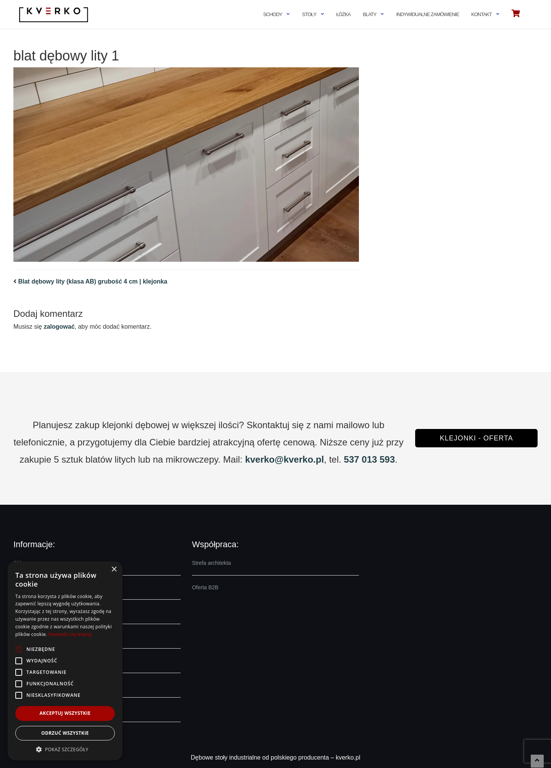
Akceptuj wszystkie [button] (64, 713)
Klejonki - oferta (476, 438)
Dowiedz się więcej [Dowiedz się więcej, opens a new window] (69, 634)
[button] (65, 749)
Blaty (369, 14)
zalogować (59, 326)
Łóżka (343, 14)
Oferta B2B (205, 587)
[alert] (65, 660)
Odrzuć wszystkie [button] (65, 733)
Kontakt (481, 14)
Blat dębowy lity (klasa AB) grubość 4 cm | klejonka (92, 281)
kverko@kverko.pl (284, 459)
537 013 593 (369, 459)
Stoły (309, 14)
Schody (272, 14)
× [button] (114, 569)
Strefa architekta (211, 563)
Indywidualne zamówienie (427, 14)
